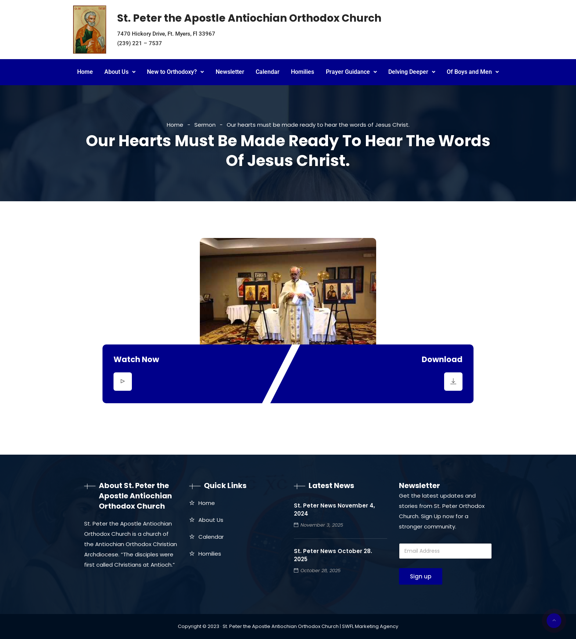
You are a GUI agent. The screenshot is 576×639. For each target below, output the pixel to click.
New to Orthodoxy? (175, 71)
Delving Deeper (411, 71)
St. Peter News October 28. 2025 (333, 555)
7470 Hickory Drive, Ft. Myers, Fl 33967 (166, 33)
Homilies (302, 71)
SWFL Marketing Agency (370, 626)
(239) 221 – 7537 (139, 43)
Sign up (420, 576)
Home (85, 71)
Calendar (268, 71)
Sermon (205, 125)
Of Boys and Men (473, 71)
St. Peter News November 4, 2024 (334, 509)
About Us (120, 71)
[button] (119, 72)
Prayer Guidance (351, 71)
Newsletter (230, 71)
